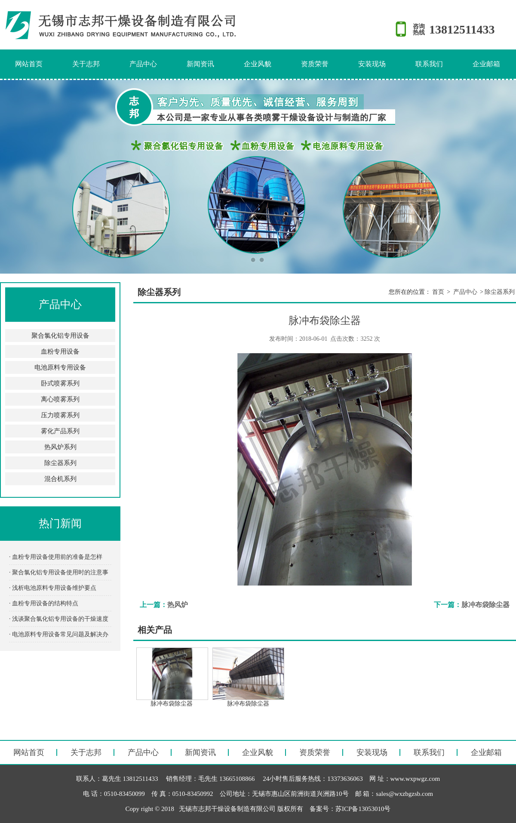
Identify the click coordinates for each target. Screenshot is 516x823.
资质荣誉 (315, 64)
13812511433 (461, 29)
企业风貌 (257, 64)
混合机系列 (60, 478)
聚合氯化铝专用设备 (60, 335)
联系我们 (429, 64)
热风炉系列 (60, 447)
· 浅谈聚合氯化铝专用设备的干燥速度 (58, 619)
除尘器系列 (60, 462)
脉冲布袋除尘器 (485, 604)
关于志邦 (86, 64)
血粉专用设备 (60, 351)
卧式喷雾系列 (60, 383)
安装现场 (372, 64)
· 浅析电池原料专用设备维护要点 (52, 588)
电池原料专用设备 (60, 367)
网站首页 (29, 64)
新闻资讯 (200, 64)
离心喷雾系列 (60, 399)
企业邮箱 (486, 64)
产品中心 (143, 64)
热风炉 (177, 604)
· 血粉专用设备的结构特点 (43, 603)
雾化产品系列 (60, 431)
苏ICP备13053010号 (362, 808)
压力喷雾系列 (60, 415)
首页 (438, 292)
